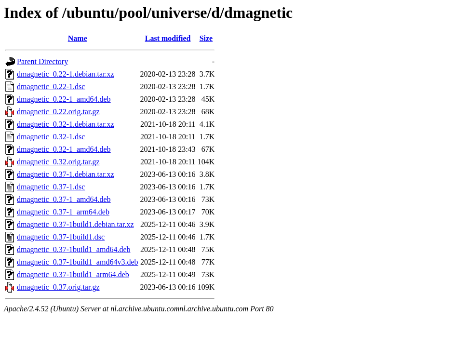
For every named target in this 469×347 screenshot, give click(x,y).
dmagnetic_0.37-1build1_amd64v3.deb (77, 262)
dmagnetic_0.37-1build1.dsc (61, 237)
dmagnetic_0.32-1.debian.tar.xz (65, 124)
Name (77, 38)
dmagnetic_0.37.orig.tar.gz (58, 287)
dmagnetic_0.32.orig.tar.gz (58, 162)
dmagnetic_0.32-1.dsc (51, 137)
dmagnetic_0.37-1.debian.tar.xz (65, 174)
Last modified (168, 38)
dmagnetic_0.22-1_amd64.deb (64, 99)
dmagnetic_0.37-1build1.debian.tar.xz (75, 224)
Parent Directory (42, 61)
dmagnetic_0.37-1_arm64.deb (63, 212)
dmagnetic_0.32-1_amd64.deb (64, 149)
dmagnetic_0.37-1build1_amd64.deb (74, 249)
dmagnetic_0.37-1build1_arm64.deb (73, 274)
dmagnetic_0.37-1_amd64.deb (64, 199)
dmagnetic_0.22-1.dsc (51, 86)
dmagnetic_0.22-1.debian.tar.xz (65, 74)
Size (206, 38)
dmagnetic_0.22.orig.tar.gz (58, 111)
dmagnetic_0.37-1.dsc (51, 187)
